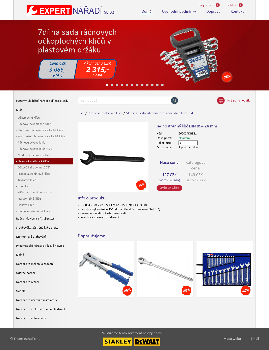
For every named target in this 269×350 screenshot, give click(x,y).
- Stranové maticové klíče (32, 161)
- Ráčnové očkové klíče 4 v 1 (34, 149)
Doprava (213, 12)
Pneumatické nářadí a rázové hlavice (40, 245)
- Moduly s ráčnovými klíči (33, 155)
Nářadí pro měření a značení (35, 264)
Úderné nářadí (25, 273)
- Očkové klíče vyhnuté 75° (33, 167)
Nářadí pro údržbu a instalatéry (36, 300)
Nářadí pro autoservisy (31, 318)
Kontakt (237, 12)
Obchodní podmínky (179, 12)
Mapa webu (232, 339)
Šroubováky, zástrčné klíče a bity (37, 227)
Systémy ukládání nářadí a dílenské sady (42, 101)
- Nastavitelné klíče (28, 198)
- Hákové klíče (25, 205)
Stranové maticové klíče (105, 113)
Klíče (19, 110)
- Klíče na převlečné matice (34, 192)
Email (255, 339)
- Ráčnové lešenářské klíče (33, 211)
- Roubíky (22, 186)
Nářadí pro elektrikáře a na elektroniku (41, 309)
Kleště (20, 255)
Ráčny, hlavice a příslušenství (35, 218)
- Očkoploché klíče (28, 117)
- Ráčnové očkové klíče (30, 142)
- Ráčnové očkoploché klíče (33, 124)
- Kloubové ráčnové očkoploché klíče (39, 130)
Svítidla (21, 291)
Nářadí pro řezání (27, 282)
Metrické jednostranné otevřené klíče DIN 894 (159, 113)
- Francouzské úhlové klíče (33, 174)
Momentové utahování (31, 236)
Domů (147, 12)
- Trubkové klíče (26, 180)
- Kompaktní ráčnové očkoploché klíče (40, 136)
